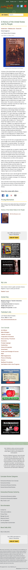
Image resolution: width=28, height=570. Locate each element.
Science (3, 360)
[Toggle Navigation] (14, 12)
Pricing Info (18, 28)
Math (2, 353)
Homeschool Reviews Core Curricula (9, 480)
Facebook (18, 6)
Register (21, 1)
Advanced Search (5, 518)
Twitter (22, 6)
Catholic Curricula (6, 334)
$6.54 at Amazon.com (15, 214)
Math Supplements (6, 355)
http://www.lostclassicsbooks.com (8, 319)
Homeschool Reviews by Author (8, 496)
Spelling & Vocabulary (7, 362)
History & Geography (6, 347)
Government (4, 349)
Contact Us (3, 509)
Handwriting (4, 345)
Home (7, 1)
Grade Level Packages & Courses (10, 351)
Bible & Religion (5, 332)
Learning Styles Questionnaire (8, 522)
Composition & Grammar (7, 336)
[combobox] (16, 15)
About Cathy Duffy (5, 531)
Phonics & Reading (6, 358)
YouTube (25, 6)
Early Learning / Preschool (8, 338)
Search (5, 15)
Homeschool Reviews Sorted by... (9, 485)
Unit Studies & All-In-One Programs (10, 364)
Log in (25, 1)
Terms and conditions (6, 512)
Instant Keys (4, 28)
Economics (4, 341)
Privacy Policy (4, 514)
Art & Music (4, 330)
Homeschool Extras (5, 483)
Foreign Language (6, 343)
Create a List (13, 1)
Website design (18, 568)
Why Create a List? (5, 500)
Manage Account (5, 516)
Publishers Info (11, 28)
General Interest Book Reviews (8, 487)
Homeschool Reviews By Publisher (9, 498)
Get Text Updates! (5, 520)
